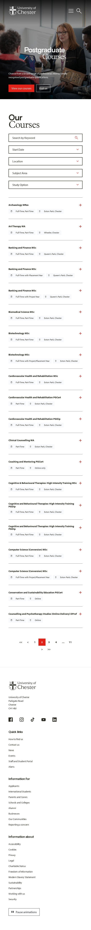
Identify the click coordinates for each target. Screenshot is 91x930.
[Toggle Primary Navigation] (71, 10)
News (11, 750)
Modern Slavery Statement (21, 877)
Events (11, 755)
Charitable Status (17, 866)
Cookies (12, 849)
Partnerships (14, 888)
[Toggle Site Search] (79, 10)
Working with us (16, 893)
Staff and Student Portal (20, 761)
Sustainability (15, 882)
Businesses (13, 813)
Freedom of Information (20, 871)
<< (20, 642)
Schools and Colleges (19, 802)
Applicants (13, 786)
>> (49, 649)
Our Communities (17, 819)
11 (70, 642)
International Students (19, 791)
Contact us (13, 744)
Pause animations (23, 912)
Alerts (11, 766)
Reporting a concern (18, 824)
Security (12, 899)
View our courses (21, 88)
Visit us (43, 88)
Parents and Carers (17, 797)
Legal (11, 860)
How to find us (15, 739)
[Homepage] (22, 10)
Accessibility (14, 844)
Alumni (12, 808)
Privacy (12, 855)
